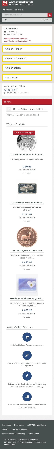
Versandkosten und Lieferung (13, 434)
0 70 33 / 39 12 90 (12, 32)
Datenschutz (19, 425)
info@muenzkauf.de (13, 34)
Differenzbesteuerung (20, 429)
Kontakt (5, 429)
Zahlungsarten (33, 434)
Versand (32, 169)
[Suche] (50, 15)
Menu (7, 102)
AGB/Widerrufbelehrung (37, 425)
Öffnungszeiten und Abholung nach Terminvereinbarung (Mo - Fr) (17, 40)
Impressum (6, 425)
